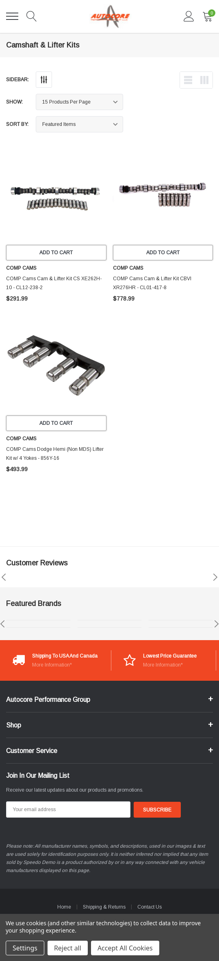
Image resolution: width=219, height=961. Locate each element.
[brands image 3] (109, 620)
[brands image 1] (38, 620)
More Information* (52, 665)
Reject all (67, 948)
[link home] (110, 16)
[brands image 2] (38, 627)
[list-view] (188, 80)
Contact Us (149, 907)
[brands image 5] (180, 620)
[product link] (56, 195)
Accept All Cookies (125, 948)
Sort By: (17, 124)
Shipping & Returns (104, 907)
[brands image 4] (109, 627)
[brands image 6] (180, 627)
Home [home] (64, 907)
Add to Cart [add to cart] (56, 252)
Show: (14, 102)
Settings (25, 948)
